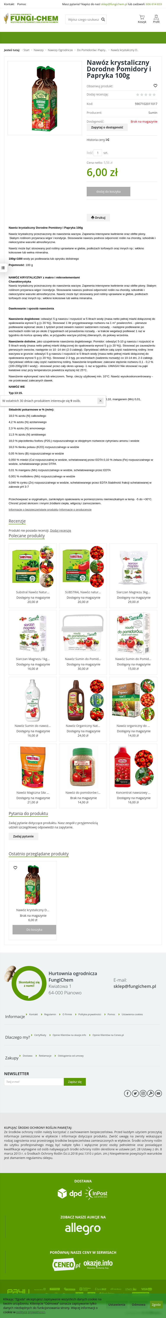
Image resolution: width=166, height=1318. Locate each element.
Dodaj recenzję (60, 531)
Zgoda (156, 1304)
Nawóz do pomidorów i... (83, 792)
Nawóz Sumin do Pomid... (83, 659)
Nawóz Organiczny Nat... (83, 726)
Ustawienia (116, 1304)
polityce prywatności (30, 1312)
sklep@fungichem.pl (114, 4)
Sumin (152, 113)
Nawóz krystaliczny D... (33, 910)
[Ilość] (97, 153)
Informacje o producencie (75, 509)
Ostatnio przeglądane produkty (39, 854)
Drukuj (98, 218)
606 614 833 (154, 4)
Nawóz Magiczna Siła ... (32, 792)
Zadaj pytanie (23, 837)
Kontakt (9, 4)
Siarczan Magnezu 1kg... (32, 659)
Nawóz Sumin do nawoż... (33, 726)
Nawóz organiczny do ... (133, 726)
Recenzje (17, 521)
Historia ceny (98, 140)
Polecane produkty (27, 536)
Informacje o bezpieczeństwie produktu (33, 509)
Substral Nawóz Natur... (32, 592)
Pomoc (21, 4)
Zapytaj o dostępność (107, 127)
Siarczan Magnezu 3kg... (133, 592)
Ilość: (90, 153)
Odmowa (138, 1304)
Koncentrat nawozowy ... (133, 792)
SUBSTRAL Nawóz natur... (83, 592)
